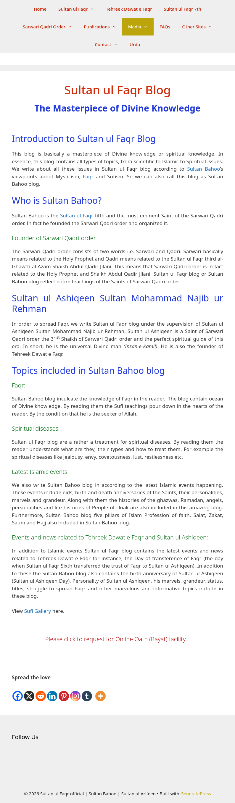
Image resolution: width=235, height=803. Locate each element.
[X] (29, 691)
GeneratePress (196, 793)
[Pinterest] (64, 691)
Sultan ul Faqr (79, 9)
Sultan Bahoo (203, 168)
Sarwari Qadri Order (50, 26)
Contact (109, 44)
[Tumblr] (87, 691)
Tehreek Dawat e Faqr (129, 9)
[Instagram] (75, 691)
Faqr (88, 176)
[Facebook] (17, 691)
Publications (103, 26)
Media (141, 26)
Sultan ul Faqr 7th (182, 9)
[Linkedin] (52, 691)
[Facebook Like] (93, 686)
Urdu (135, 44)
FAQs (165, 27)
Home (40, 9)
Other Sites (200, 26)
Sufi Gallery (37, 610)
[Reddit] (41, 691)
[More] (100, 691)
